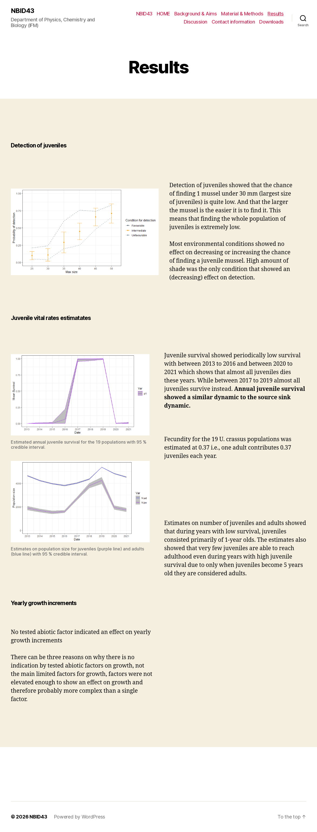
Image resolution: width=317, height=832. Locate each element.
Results (276, 13)
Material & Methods (242, 13)
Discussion (195, 22)
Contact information (233, 22)
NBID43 (22, 11)
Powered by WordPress (79, 817)
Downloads (271, 22)
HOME (163, 13)
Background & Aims (195, 13)
